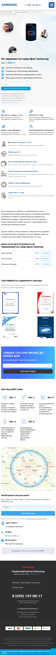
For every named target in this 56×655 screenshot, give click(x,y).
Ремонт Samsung (6, 12)
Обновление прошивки (8, 264)
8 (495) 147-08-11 (12, 536)
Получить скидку (28, 371)
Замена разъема (6, 258)
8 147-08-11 (36, 574)
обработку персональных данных (36, 519)
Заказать (46, 253)
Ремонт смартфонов (21, 12)
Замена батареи (6, 253)
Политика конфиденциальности (38, 645)
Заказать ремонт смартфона (16, 88)
